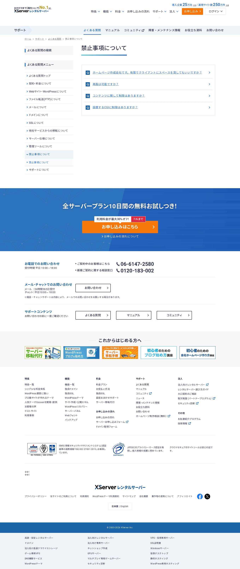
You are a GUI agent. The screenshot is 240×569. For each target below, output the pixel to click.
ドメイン (29, 543)
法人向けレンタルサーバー (101, 538)
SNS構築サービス (33, 558)
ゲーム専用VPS (32, 553)
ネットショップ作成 (97, 548)
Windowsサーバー (159, 548)
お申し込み (191, 19)
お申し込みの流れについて (121, 236)
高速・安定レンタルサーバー (39, 538)
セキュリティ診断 (96, 563)
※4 (227, 13)
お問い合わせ (215, 30)
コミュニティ (132, 30)
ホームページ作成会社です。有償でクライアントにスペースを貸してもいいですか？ (152, 72)
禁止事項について (39, 162)
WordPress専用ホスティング (164, 563)
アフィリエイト (184, 496)
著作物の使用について (163, 496)
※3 (194, 13)
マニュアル (112, 30)
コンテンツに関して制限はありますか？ (152, 95)
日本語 (115, 506)
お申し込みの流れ (138, 19)
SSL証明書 (155, 543)
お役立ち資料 (193, 30)
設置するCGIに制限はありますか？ (152, 107)
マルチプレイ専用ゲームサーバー (104, 558)
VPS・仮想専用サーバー (162, 538)
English (124, 506)
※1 (54, 14)
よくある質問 (92, 30)
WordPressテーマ (34, 563)
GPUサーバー (94, 553)
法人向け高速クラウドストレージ (41, 548)
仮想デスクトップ (159, 553)
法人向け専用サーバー (99, 543)
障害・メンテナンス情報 (164, 30)
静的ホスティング (159, 558)
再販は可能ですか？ (152, 84)
